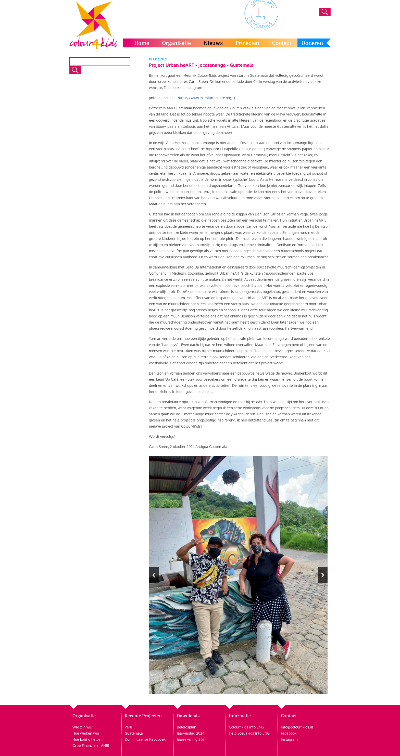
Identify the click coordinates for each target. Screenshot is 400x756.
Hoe (75, 733)
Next (323, 575)
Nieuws (213, 43)
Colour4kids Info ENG (246, 727)
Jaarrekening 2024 (192, 739)
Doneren (312, 43)
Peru (128, 727)
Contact (281, 43)
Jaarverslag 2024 (190, 733)
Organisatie (176, 43)
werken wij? (89, 733)
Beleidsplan (186, 727)
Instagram (289, 739)
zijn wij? (86, 727)
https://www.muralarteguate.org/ (205, 97)
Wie (75, 727)
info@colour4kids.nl (297, 727)
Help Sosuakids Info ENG (249, 733)
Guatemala (134, 733)
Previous (154, 575)
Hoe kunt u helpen (87, 739)
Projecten (247, 43)
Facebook (288, 733)
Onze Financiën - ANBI (90, 745)
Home (141, 43)
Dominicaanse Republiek (145, 739)
